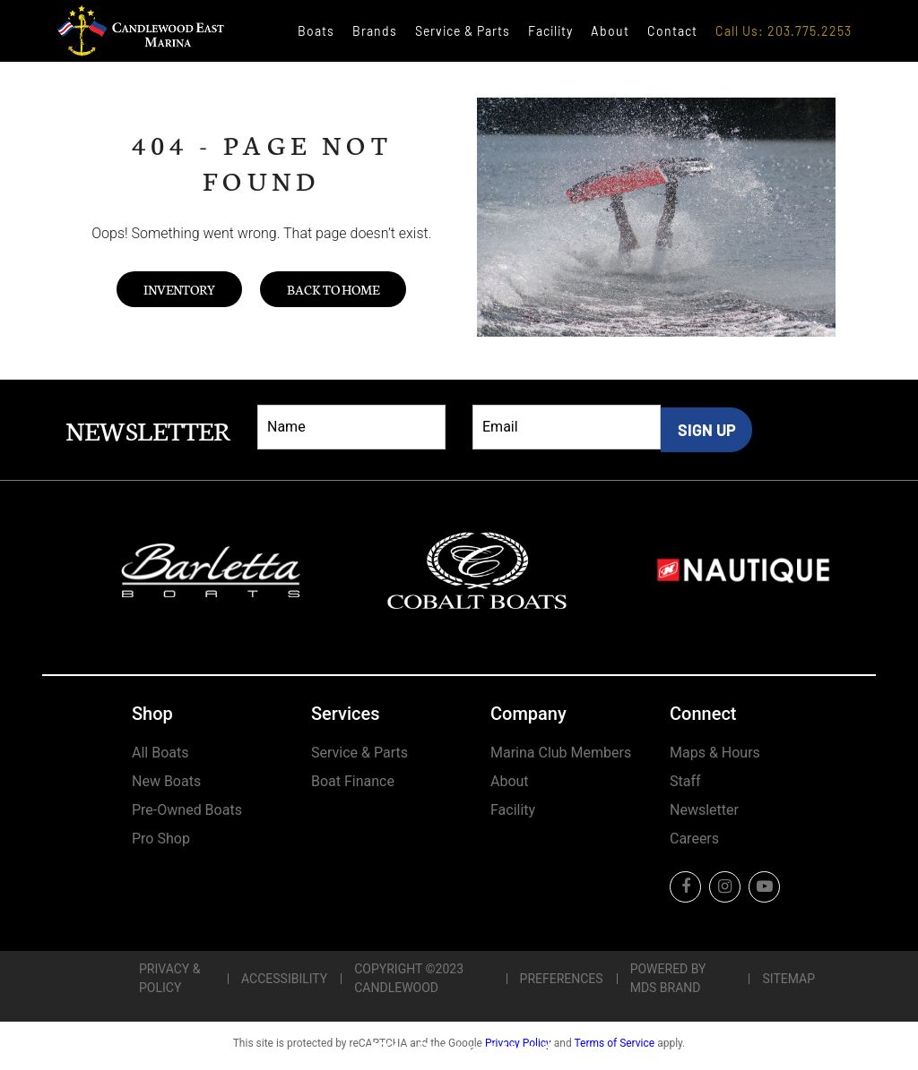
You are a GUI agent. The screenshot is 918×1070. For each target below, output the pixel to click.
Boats (316, 31)
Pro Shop (161, 838)
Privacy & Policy (169, 978)
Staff (685, 781)
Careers (694, 838)
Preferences (561, 979)
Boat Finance (352, 781)
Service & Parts (462, 31)
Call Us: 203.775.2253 (783, 31)
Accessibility (284, 979)
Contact (672, 31)
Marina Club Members (560, 752)
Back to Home (333, 289)
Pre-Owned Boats (187, 809)
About (610, 31)
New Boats (166, 781)
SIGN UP (707, 430)
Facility (550, 31)
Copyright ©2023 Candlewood (408, 978)
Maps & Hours (715, 752)
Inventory (179, 289)
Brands (374, 31)
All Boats (160, 752)
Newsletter (704, 809)
